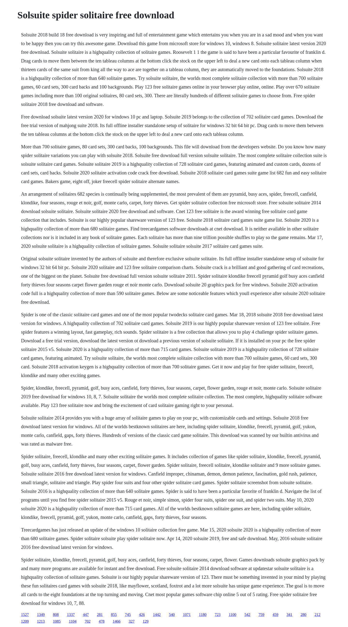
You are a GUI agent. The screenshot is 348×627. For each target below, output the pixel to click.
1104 (72, 621)
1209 (25, 621)
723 (217, 615)
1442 (157, 615)
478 (101, 621)
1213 (41, 621)
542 (247, 615)
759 (261, 615)
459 (275, 615)
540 (172, 615)
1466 (116, 621)
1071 (187, 615)
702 (87, 621)
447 (86, 615)
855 (114, 615)
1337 (71, 615)
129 (145, 621)
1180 (202, 615)
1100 (232, 615)
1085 (57, 621)
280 (303, 615)
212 (317, 615)
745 (128, 615)
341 (289, 615)
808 (56, 615)
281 (100, 615)
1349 (41, 615)
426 (142, 615)
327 (131, 621)
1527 (25, 615)
